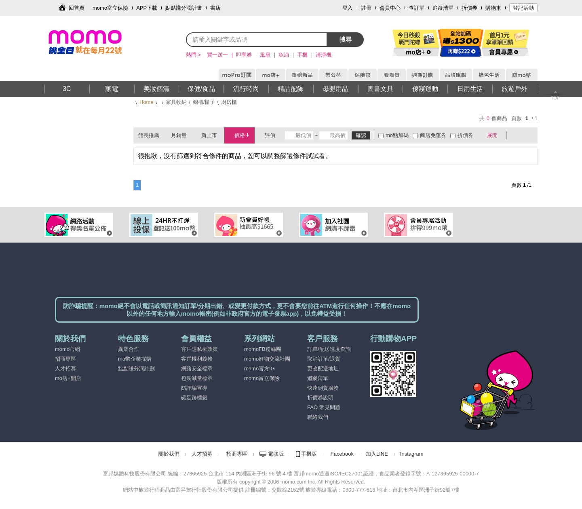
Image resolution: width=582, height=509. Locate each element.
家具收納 (176, 102)
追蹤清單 (442, 8)
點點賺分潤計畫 (183, 8)
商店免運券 (433, 135)
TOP (555, 97)
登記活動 (523, 8)
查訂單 (416, 8)
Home (146, 102)
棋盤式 (517, 135)
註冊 (366, 8)
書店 (215, 8)
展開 (492, 135)
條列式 (529, 135)
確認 (361, 135)
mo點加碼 (397, 135)
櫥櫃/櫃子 (204, 102)
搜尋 (346, 39)
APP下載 (146, 8)
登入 (347, 8)
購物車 (493, 8)
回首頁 (76, 8)
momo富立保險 (110, 8)
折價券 (469, 8)
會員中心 (390, 8)
